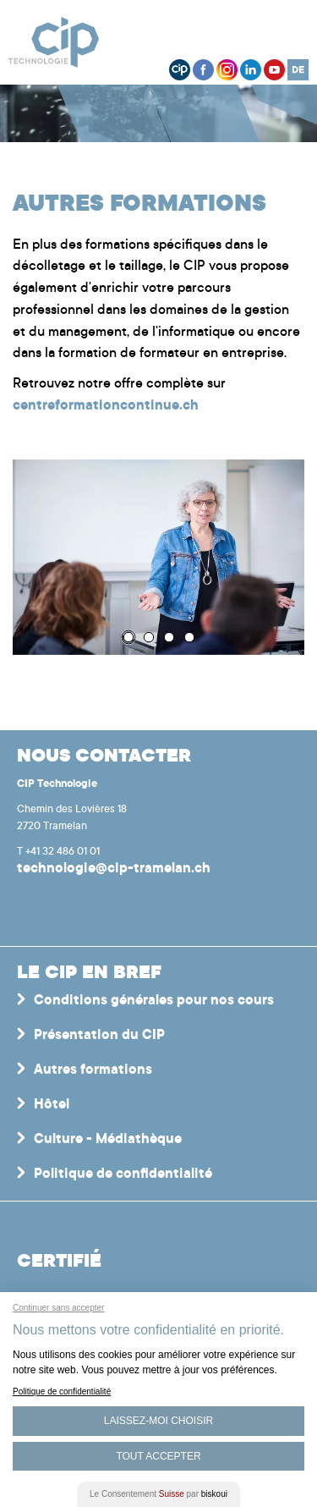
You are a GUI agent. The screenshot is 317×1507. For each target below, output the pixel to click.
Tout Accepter (158, 1456)
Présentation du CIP (99, 1035)
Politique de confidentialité (123, 1174)
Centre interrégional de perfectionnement (62, 42)
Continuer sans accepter (58, 1307)
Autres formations (93, 1070)
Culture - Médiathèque (108, 1139)
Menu (287, 38)
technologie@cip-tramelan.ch (113, 869)
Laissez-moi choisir (158, 1421)
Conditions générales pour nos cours (154, 1001)
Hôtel (51, 1105)
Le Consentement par (158, 1494)
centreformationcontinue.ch (106, 406)
